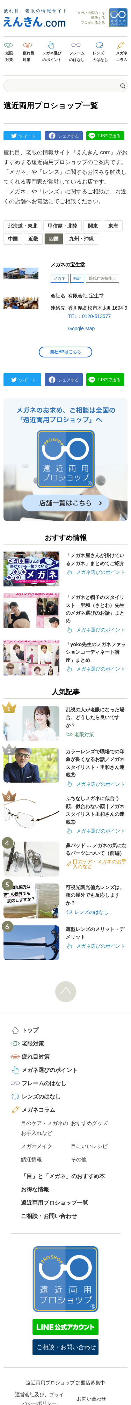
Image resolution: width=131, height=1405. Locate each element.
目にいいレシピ (89, 1146)
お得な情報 (35, 1189)
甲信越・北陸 (62, 226)
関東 (93, 226)
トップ (30, 1030)
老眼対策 (9, 56)
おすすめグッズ (89, 1123)
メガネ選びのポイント (51, 56)
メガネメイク (36, 1146)
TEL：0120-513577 (89, 316)
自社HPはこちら (65, 351)
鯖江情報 (31, 1159)
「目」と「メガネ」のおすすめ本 (63, 1176)
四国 (54, 239)
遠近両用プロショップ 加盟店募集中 (65, 1382)
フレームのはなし (77, 56)
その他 (79, 1159)
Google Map (81, 328)
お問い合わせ (91, 1399)
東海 (113, 226)
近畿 (33, 239)
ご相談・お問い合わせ (49, 1216)
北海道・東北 (22, 226)
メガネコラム (122, 56)
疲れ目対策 (28, 56)
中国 (13, 239)
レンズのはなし (100, 56)
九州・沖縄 (81, 239)
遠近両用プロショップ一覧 (54, 1203)
